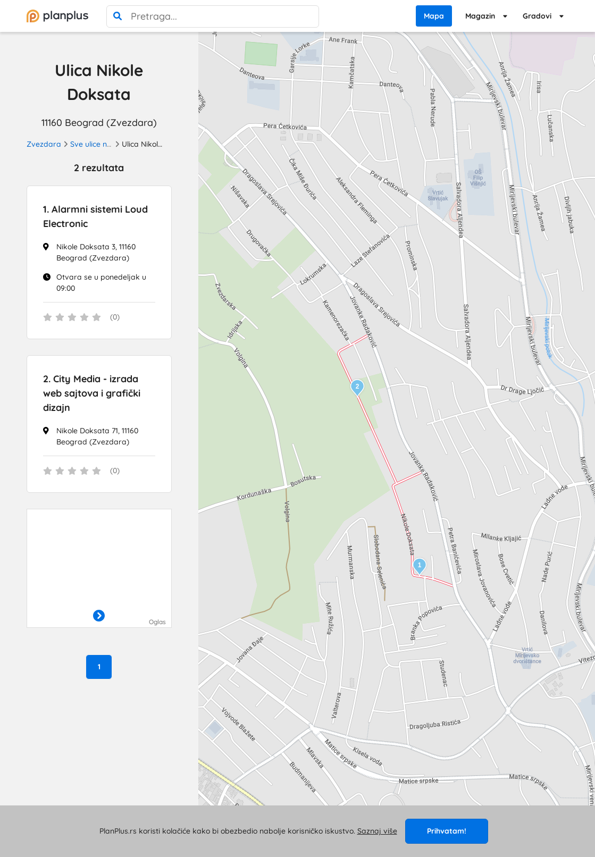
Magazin (480, 16)
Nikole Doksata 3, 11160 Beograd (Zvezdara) (96, 252)
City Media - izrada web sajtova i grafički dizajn (91, 393)
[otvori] (99, 616)
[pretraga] (117, 16)
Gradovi (537, 16)
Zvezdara (44, 144)
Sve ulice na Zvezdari (107, 144)
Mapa (434, 16)
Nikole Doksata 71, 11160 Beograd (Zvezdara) (97, 436)
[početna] (57, 16)
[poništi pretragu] (308, 16)
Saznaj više (377, 831)
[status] (99, 318)
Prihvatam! (446, 831)
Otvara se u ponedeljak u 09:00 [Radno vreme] (101, 282)
